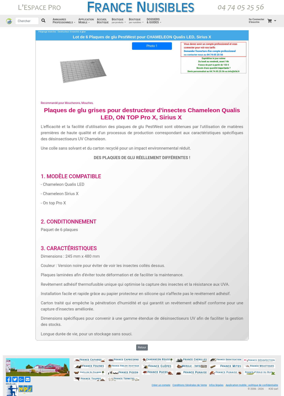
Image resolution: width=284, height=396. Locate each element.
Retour (142, 347)
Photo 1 (151, 46)
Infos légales (216, 385)
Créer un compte (161, 385)
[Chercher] (27, 21)
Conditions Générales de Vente (189, 385)
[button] (64, 20)
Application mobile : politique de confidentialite (252, 385)
